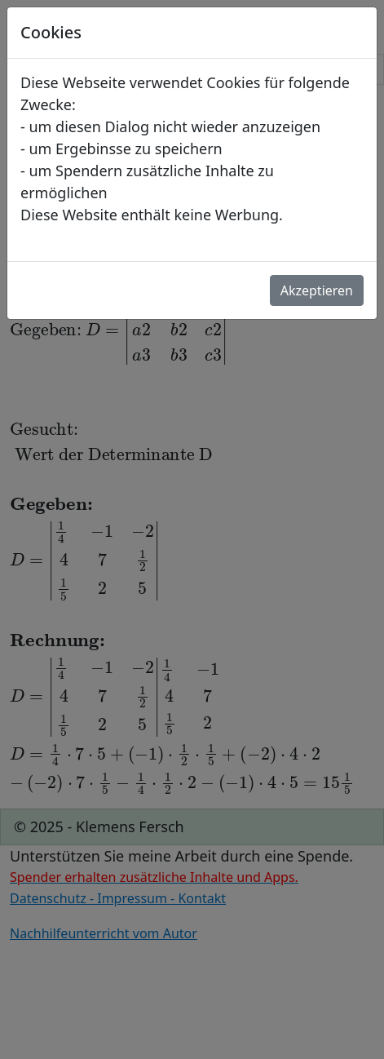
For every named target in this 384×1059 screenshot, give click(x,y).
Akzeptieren (316, 290)
